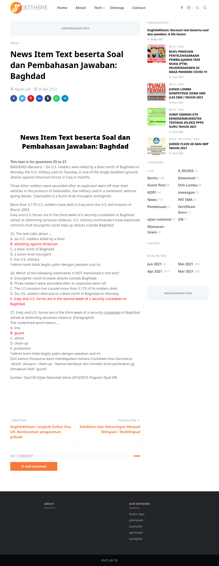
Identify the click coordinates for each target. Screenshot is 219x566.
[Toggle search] (205, 8)
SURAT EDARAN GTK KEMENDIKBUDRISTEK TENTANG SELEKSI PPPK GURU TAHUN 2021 (186, 120)
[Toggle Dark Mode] (197, 7)
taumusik (135, 526)
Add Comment (34, 466)
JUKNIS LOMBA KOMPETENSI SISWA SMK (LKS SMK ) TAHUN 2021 (187, 93)
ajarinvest (136, 532)
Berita (172, 46)
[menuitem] (62, 7)
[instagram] (188, 7)
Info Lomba (185, 139)
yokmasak (136, 520)
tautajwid (135, 539)
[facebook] (181, 7)
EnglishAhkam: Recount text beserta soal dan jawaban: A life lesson (178, 32)
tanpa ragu (136, 514)
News (181, 46)
